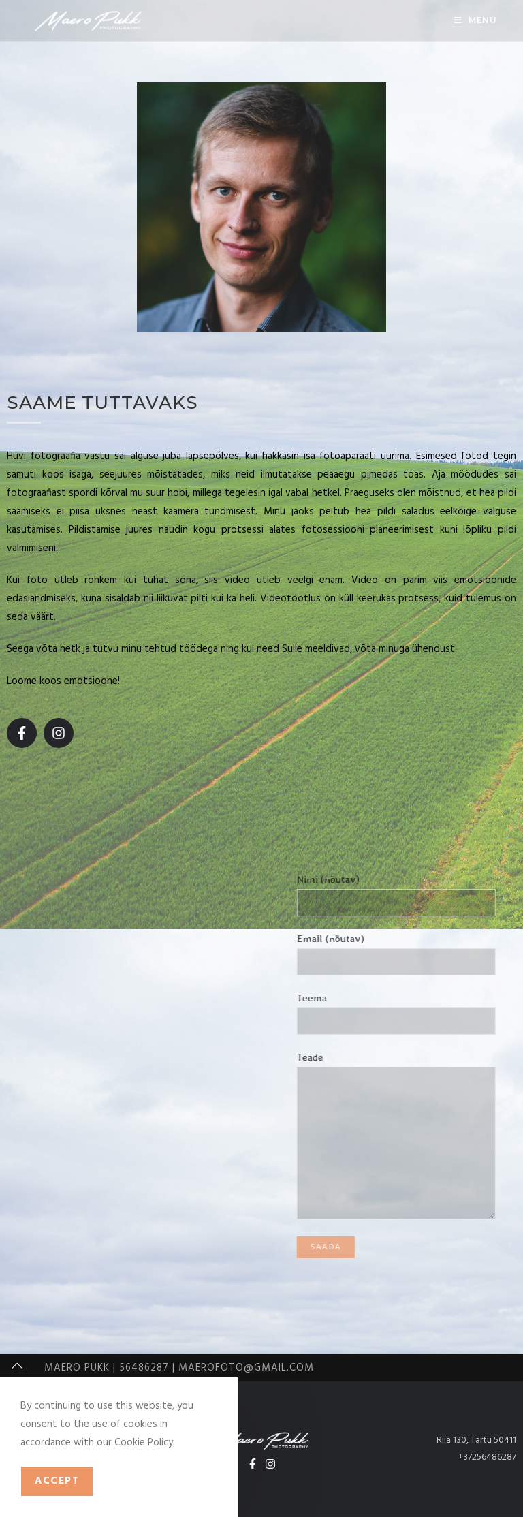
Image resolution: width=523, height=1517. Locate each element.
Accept (57, 1481)
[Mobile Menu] (475, 20)
